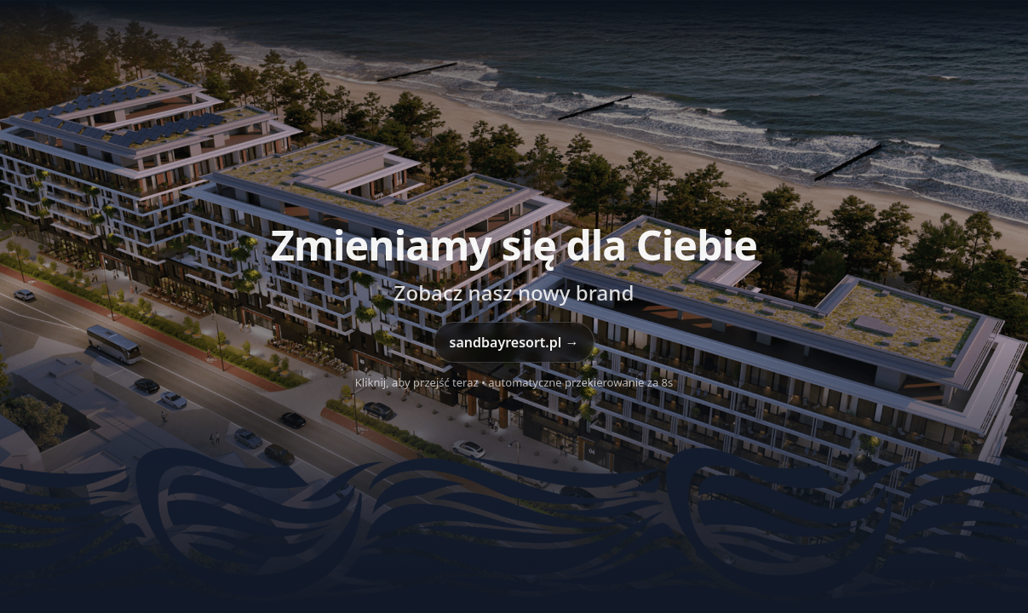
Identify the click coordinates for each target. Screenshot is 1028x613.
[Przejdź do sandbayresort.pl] (514, 306)
